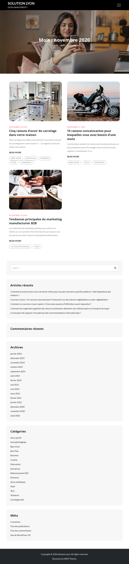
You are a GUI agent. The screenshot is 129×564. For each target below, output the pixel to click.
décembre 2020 (17, 406)
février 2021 (16, 398)
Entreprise (15, 468)
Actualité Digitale (20, 246)
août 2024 (15, 375)
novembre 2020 (17, 411)
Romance (14, 477)
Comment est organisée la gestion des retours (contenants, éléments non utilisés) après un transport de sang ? (59, 308)
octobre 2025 (16, 367)
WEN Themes (70, 558)
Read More (15, 152)
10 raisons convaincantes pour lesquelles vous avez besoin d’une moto (91, 135)
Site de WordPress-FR (20, 535)
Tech (86, 162)
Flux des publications (20, 526)
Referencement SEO (19, 473)
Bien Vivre (16, 158)
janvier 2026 (16, 353)
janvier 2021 (16, 402)
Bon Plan (31, 158)
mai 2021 (14, 384)
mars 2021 (15, 393)
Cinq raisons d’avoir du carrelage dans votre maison (33, 133)
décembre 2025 (17, 358)
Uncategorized (17, 499)
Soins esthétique (17, 482)
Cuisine (13, 460)
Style (13, 162)
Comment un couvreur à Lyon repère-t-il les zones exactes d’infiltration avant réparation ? (50, 304)
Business (45, 158)
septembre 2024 (17, 371)
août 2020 (15, 415)
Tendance (26, 162)
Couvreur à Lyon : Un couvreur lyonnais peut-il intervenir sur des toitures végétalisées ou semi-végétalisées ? (59, 299)
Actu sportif (15, 437)
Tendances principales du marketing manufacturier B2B (35, 221)
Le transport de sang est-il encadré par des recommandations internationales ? (45, 313)
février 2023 (16, 380)
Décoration (15, 464)
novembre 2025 (17, 362)
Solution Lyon (21, 3)
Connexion (15, 522)
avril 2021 (15, 389)
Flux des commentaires (20, 530)
